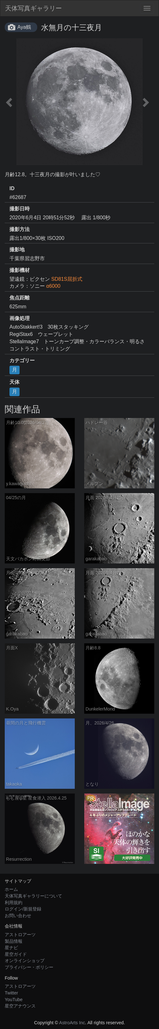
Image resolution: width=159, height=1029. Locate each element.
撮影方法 (19, 229)
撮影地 (17, 249)
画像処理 (19, 318)
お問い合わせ (18, 915)
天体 (14, 382)
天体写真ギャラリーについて (33, 895)
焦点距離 (19, 297)
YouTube (14, 999)
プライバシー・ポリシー (29, 967)
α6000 (53, 286)
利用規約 (13, 902)
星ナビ (11, 947)
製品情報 (13, 941)
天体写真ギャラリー (33, 8)
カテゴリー (22, 360)
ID (12, 188)
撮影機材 (19, 270)
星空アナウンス (20, 1005)
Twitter (11, 992)
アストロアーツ (20, 934)
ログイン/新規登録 (23, 908)
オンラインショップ (24, 960)
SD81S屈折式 (66, 279)
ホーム (11, 889)
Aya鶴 (24, 27)
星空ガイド (16, 954)
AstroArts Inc (72, 1022)
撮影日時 (19, 208)
